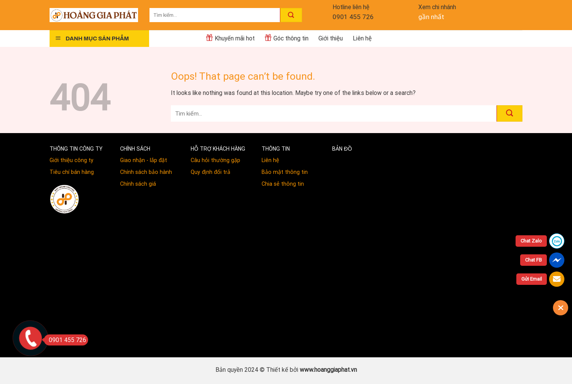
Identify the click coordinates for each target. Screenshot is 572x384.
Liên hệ (362, 38)
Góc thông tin (286, 38)
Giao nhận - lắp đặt (143, 160)
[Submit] (291, 15)
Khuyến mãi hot (230, 38)
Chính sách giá (138, 184)
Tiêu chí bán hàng (72, 172)
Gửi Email (531, 279)
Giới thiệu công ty (71, 160)
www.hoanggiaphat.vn (328, 369)
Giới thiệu (330, 38)
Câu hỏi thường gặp (215, 160)
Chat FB (533, 260)
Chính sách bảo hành (146, 172)
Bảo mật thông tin (285, 172)
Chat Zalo (531, 241)
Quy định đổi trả (210, 172)
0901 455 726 (353, 17)
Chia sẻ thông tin (283, 184)
